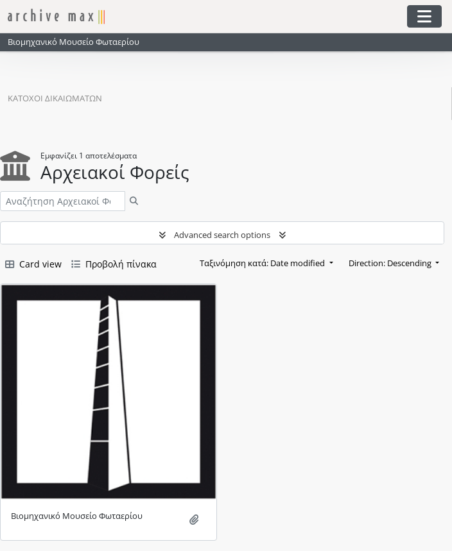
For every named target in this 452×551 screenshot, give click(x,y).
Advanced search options (222, 235)
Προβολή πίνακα (114, 264)
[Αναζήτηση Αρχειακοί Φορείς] (62, 201)
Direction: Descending (391, 263)
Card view (33, 264)
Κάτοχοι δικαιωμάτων (55, 98)
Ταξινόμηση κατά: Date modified (263, 263)
